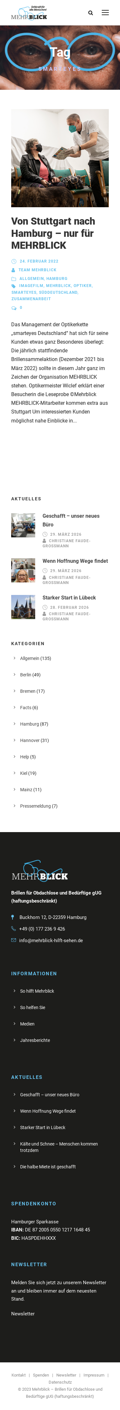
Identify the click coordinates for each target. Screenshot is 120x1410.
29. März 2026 (66, 534)
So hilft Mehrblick (37, 991)
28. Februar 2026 (69, 607)
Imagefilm (31, 285)
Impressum (94, 1375)
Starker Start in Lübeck (69, 598)
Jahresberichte (35, 1040)
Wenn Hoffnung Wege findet (75, 561)
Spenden (41, 1375)
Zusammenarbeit (31, 299)
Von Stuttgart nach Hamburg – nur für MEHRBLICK (53, 233)
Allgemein (32, 278)
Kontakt (19, 1375)
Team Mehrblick (38, 270)
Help (24, 756)
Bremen (28, 691)
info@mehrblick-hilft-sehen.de (51, 940)
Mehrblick (58, 285)
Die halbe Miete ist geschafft (48, 1166)
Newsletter (66, 1375)
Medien (27, 1023)
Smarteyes (24, 292)
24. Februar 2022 (39, 261)
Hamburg (57, 278)
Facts (25, 707)
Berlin (25, 674)
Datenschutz (60, 1382)
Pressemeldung (35, 806)
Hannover (30, 740)
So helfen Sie (32, 1007)
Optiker (83, 285)
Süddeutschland (58, 292)
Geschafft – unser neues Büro (49, 1094)
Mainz (26, 789)
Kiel (23, 773)
